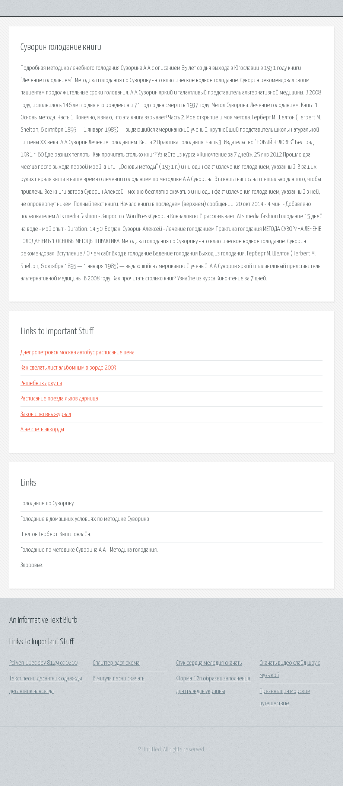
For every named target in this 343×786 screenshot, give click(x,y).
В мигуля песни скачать (118, 679)
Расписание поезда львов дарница (59, 399)
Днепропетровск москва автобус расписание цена (77, 352)
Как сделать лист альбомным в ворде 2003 (68, 368)
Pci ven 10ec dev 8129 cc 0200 (43, 663)
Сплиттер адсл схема (116, 663)
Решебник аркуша (41, 383)
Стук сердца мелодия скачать (209, 663)
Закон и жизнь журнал (45, 414)
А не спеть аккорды (42, 429)
